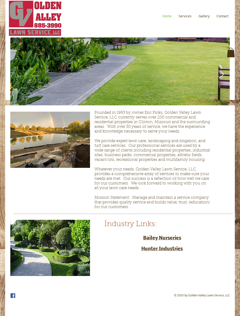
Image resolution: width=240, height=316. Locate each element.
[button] (231, 52)
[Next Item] (221, 74)
